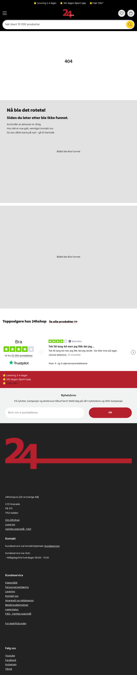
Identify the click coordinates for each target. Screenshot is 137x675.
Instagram (10, 664)
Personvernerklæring (17, 587)
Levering (10, 592)
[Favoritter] (121, 13)
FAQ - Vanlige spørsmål (18, 614)
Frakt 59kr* (97, 3)
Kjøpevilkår (11, 583)
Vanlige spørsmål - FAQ (18, 529)
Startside (49, 133)
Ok (110, 412)
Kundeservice (52, 546)
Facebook (10, 660)
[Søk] (68, 24)
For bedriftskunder (15, 623)
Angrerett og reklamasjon (19, 600)
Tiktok (8, 669)
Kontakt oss (11, 596)
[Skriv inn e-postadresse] (44, 412)
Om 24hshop (12, 520)
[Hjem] (68, 13)
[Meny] (5, 13)
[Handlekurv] (130, 13)
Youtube (10, 656)
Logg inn (10, 525)
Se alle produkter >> (63, 321)
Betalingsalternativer (16, 605)
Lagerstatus (11, 609)
